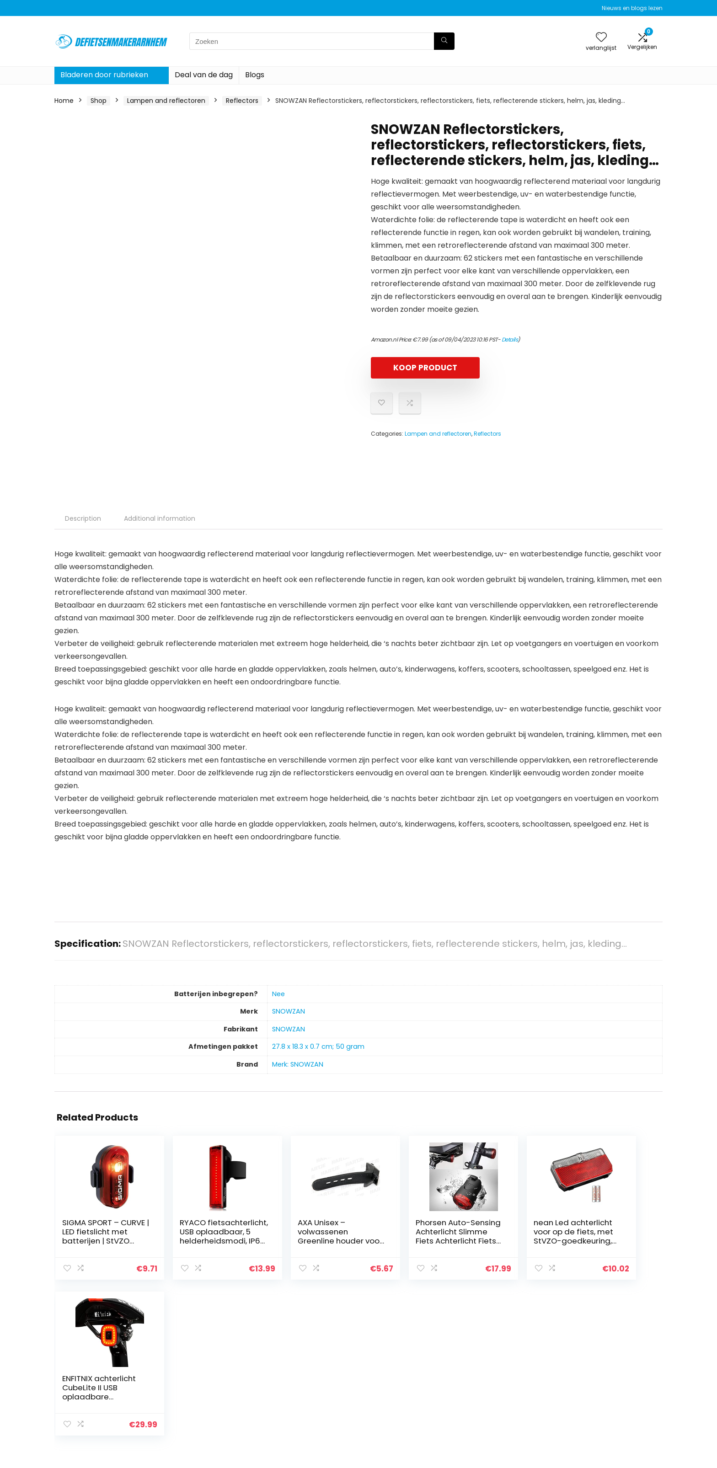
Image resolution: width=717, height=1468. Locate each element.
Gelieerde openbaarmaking (614, 1385)
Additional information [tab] (159, 518)
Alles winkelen (494, 1372)
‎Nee (278, 993)
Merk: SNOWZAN (297, 1064)
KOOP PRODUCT (423, 367)
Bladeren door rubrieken (104, 74)
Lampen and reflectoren (166, 100)
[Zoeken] (444, 41)
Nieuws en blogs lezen (632, 8)
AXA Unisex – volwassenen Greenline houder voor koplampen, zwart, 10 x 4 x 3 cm (302, 1241)
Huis (478, 1360)
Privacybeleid (592, 1360)
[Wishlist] (601, 37)
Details (510, 339)
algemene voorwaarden (609, 1372)
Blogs (254, 74)
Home (64, 100)
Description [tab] (83, 518)
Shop (99, 100)
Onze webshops (497, 1398)
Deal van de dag (204, 74)
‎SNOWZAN (288, 1011)
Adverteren (490, 1411)
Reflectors (242, 100)
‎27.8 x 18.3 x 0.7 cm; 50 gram (318, 1046)
